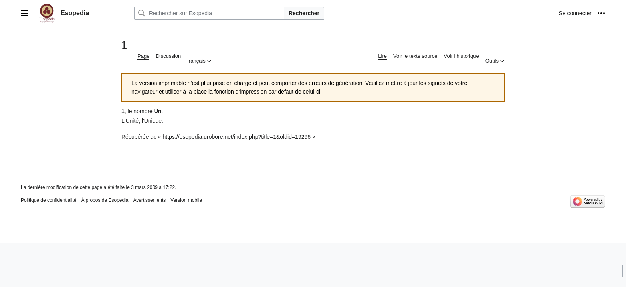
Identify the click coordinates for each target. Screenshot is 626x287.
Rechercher (304, 13)
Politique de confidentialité (48, 200)
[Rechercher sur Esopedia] (209, 13)
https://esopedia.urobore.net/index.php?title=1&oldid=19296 (237, 137)
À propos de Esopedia (104, 200)
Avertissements (149, 200)
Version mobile (186, 200)
